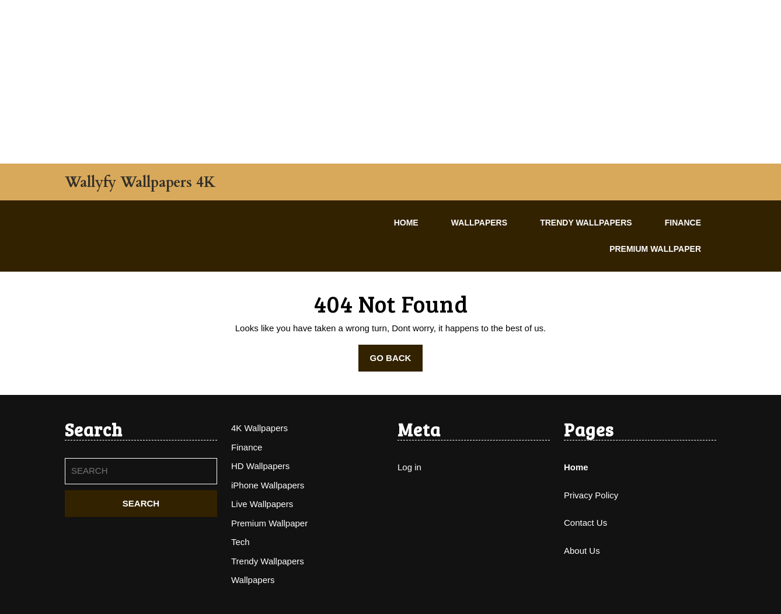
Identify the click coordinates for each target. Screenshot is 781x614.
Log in (409, 467)
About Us (582, 551)
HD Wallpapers (260, 466)
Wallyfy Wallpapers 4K (140, 182)
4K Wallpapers (259, 428)
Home (406, 222)
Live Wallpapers (262, 504)
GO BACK (396, 361)
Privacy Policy (591, 495)
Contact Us (585, 523)
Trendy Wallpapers (586, 222)
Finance (683, 222)
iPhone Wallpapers (267, 485)
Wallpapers (479, 222)
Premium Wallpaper (655, 249)
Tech (240, 542)
